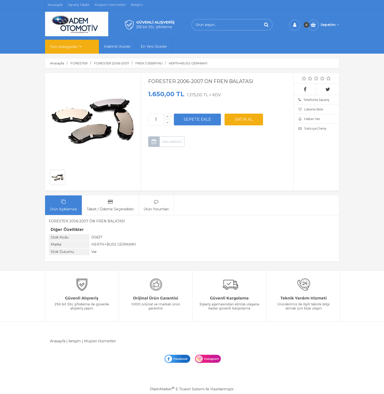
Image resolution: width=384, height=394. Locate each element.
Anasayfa (57, 341)
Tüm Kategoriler (64, 47)
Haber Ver (309, 119)
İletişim (75, 341)
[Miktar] (156, 119)
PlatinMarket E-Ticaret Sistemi (177, 389)
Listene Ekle (311, 109)
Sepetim (330, 25)
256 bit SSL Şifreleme (154, 27)
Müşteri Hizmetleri (100, 341)
